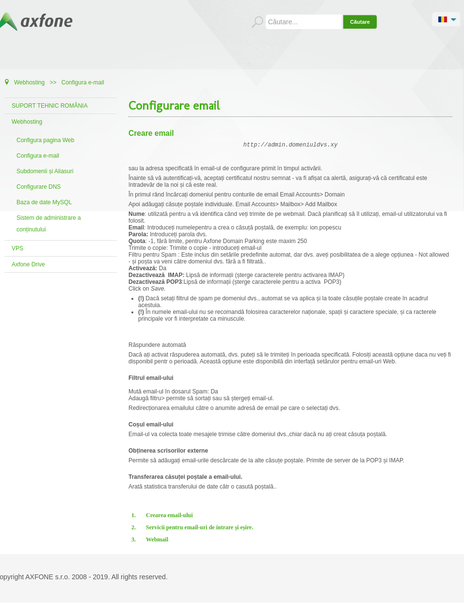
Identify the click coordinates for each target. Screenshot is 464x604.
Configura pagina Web (45, 140)
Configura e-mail (37, 155)
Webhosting (27, 121)
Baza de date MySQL (44, 202)
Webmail (157, 541)
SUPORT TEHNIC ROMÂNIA (50, 105)
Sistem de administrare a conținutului (48, 223)
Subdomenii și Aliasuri (44, 171)
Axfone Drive (28, 264)
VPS (17, 248)
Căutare (360, 22)
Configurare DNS (38, 186)
